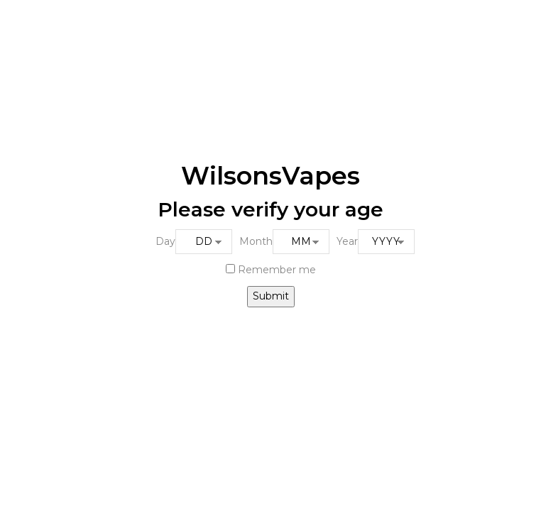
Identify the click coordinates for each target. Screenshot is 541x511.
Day (165, 241)
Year (347, 241)
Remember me (271, 269)
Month (256, 241)
